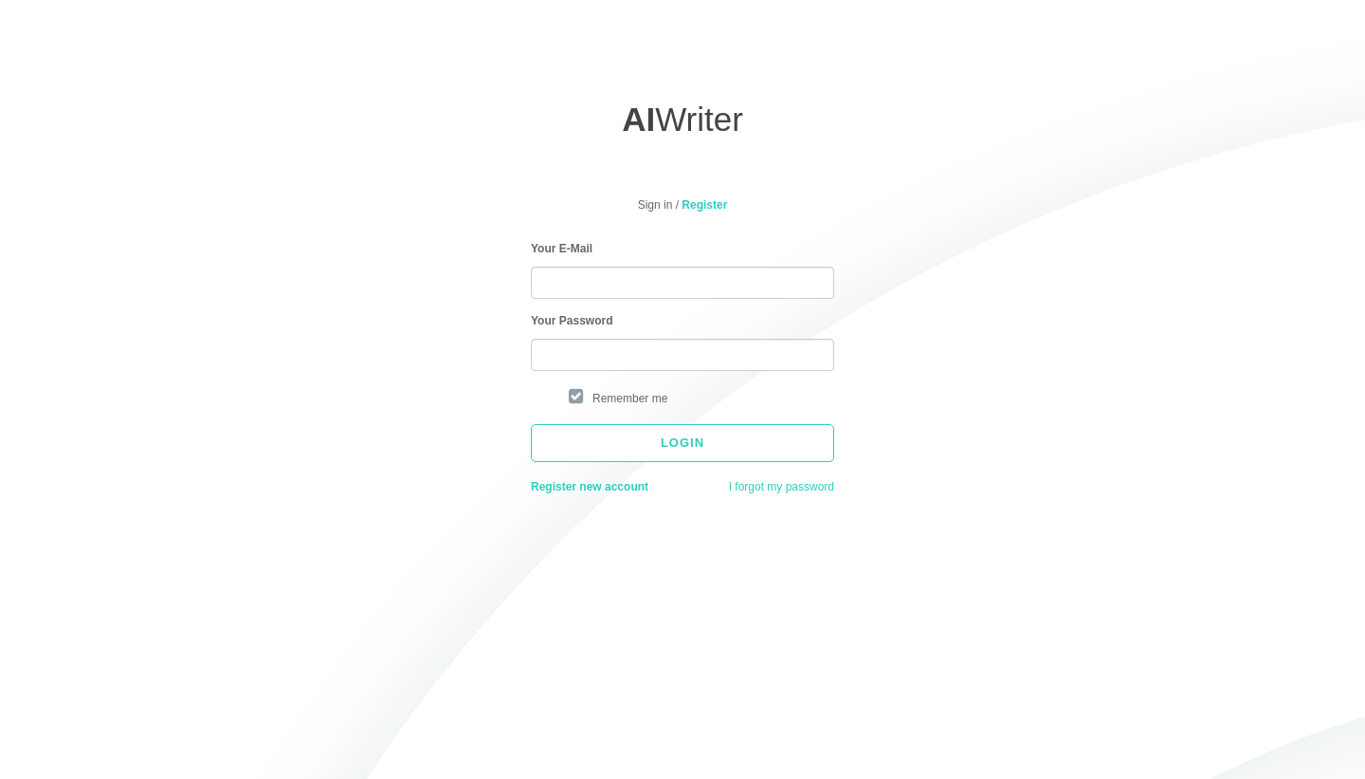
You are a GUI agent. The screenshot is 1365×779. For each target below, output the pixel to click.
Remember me (629, 398)
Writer (682, 119)
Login (682, 443)
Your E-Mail (561, 248)
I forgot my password (781, 486)
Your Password (571, 320)
